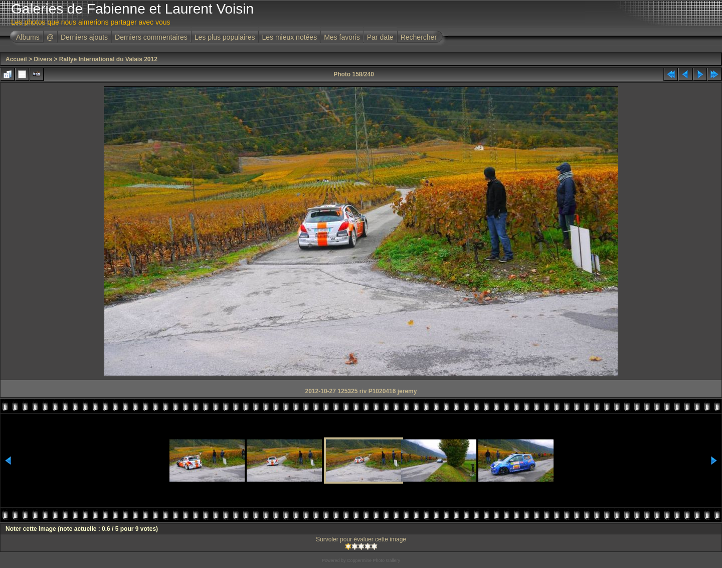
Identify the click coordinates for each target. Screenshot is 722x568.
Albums (28, 37)
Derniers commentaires (151, 37)
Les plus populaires (225, 37)
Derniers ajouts (84, 37)
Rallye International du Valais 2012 (108, 59)
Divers (43, 59)
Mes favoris (342, 37)
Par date (380, 37)
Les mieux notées (289, 37)
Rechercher (419, 37)
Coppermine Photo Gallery (373, 560)
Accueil (16, 59)
